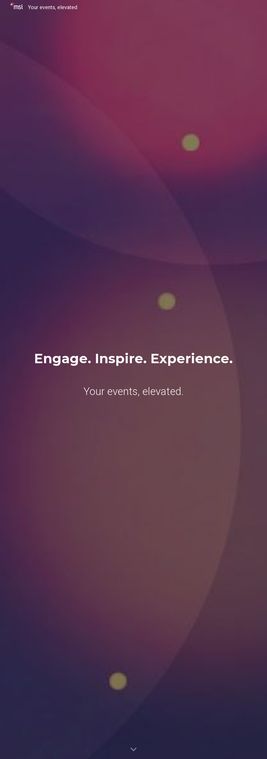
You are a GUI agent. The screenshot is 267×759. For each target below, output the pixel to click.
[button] (133, 749)
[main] (133, 358)
